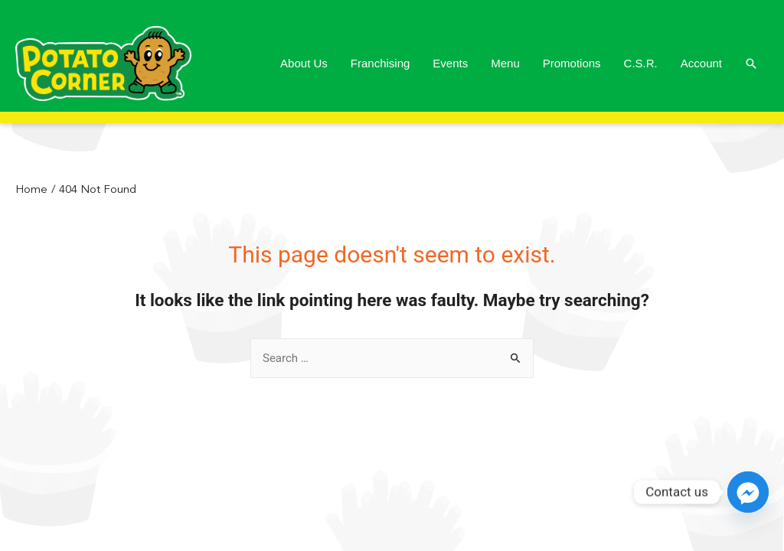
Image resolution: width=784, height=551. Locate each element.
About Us (304, 63)
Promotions (572, 63)
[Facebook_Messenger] (748, 492)
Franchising (380, 63)
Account (701, 63)
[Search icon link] (751, 63)
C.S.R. (641, 63)
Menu (505, 63)
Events (450, 63)
